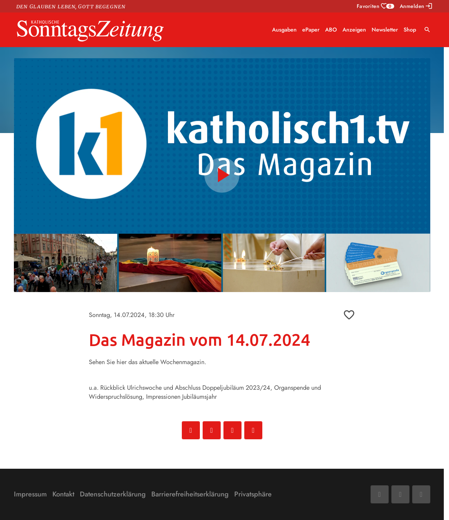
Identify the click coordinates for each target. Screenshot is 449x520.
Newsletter (385, 30)
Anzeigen (354, 30)
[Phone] (421, 494)
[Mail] (400, 494)
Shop (410, 30)
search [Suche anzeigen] (427, 29)
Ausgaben (284, 30)
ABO (331, 30)
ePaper (311, 30)
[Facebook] (380, 494)
